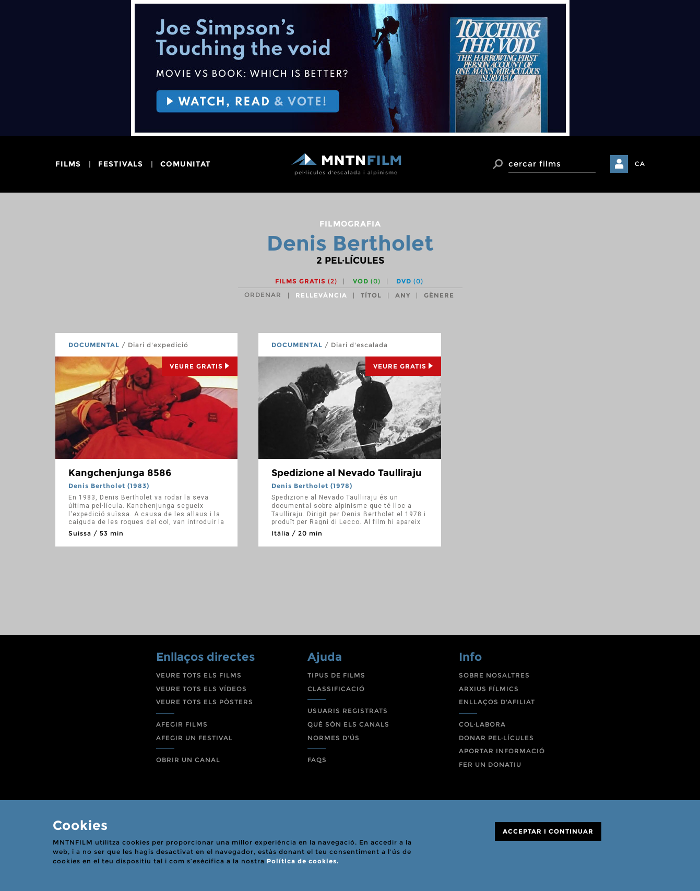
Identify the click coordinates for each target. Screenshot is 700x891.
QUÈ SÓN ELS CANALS (348, 724)
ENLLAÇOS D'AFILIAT (497, 702)
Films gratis (306, 281)
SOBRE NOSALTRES (494, 675)
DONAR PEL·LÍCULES (496, 738)
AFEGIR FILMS (182, 724)
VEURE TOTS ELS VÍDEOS (201, 689)
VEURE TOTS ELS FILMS (199, 675)
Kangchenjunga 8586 (119, 473)
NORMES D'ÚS (333, 738)
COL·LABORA (482, 724)
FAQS (317, 760)
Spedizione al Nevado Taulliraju (346, 473)
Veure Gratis (200, 366)
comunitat (185, 164)
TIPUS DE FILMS (336, 675)
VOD (367, 281)
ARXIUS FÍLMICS (489, 689)
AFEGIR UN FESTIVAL (194, 738)
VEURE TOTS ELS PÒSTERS (204, 702)
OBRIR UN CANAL (188, 760)
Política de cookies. (303, 861)
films (68, 164)
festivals (120, 164)
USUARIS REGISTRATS (347, 711)
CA (640, 164)
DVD (409, 281)
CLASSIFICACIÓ (336, 689)
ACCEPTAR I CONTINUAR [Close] (548, 831)
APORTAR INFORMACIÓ (502, 751)
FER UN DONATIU (490, 764)
